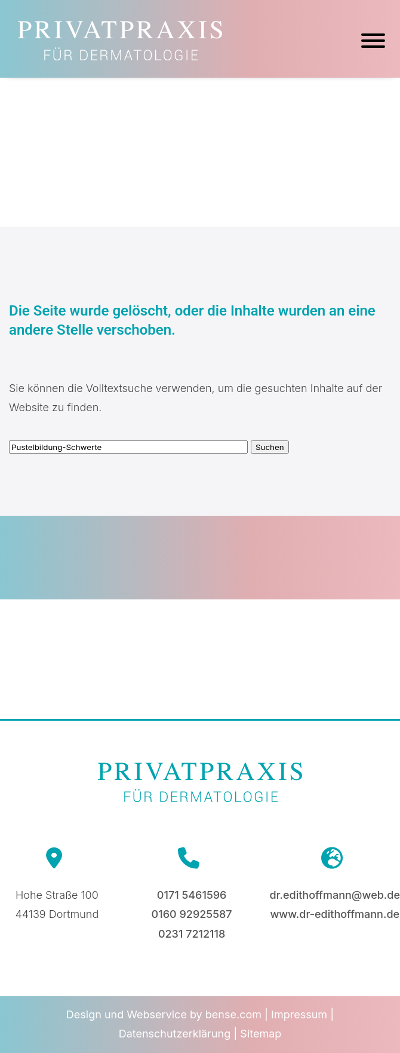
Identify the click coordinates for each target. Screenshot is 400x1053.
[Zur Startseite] (120, 56)
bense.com (233, 1014)
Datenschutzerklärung (175, 1033)
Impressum (299, 1014)
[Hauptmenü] (373, 42)
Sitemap (260, 1033)
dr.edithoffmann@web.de (335, 895)
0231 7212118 (191, 934)
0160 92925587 (192, 914)
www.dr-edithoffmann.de (334, 914)
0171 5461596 (192, 895)
